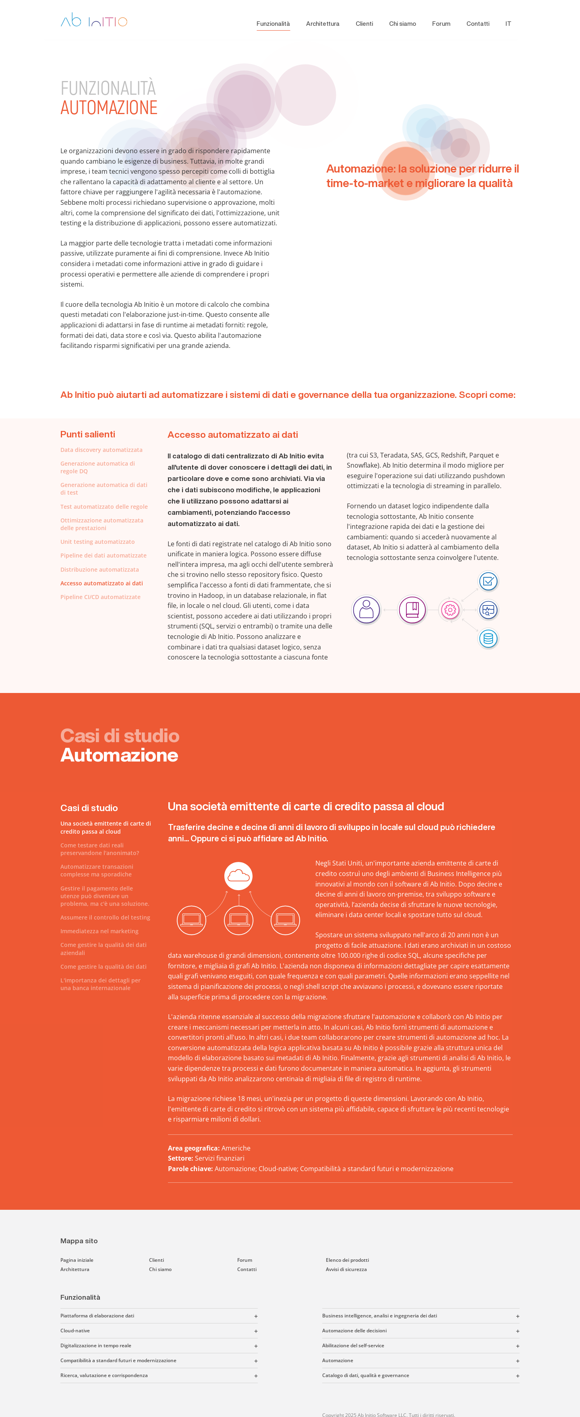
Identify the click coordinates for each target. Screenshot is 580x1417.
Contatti (477, 24)
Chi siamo (402, 24)
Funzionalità (273, 24)
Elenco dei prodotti (347, 1260)
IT (508, 24)
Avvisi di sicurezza (346, 1269)
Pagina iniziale (76, 1260)
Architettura (323, 24)
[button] (196, 1316)
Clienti (364, 24)
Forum (441, 24)
